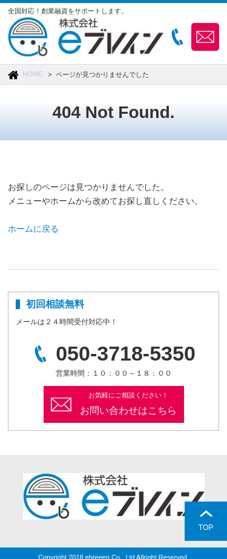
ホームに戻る (33, 229)
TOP (206, 527)
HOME (32, 73)
